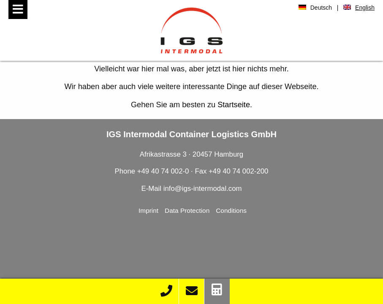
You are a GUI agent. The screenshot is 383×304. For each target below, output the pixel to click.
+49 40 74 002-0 (164, 171)
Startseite (233, 104)
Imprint (148, 210)
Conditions (231, 210)
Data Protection (187, 210)
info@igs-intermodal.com (202, 189)
